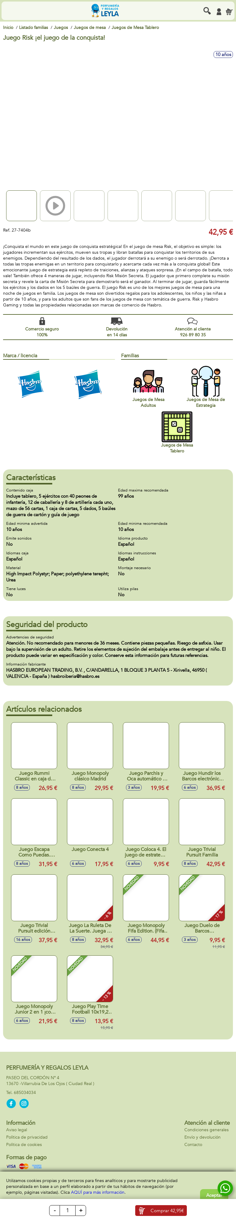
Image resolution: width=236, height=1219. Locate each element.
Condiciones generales (206, 1130)
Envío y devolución (202, 1137)
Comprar (167, 1211)
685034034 (25, 1092)
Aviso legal (16, 1130)
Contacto (193, 1145)
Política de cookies (24, 1145)
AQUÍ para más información (97, 1192)
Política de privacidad (27, 1137)
